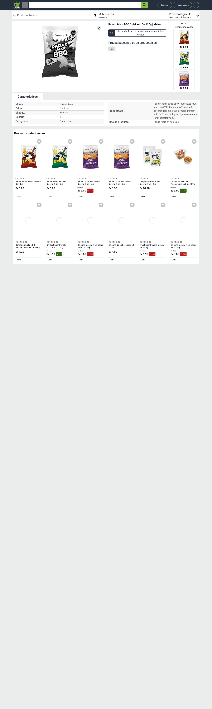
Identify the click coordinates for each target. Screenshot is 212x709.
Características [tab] (28, 96)
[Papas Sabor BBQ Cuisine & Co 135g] (184, 39)
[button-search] (144, 5)
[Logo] (17, 5)
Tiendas (164, 5)
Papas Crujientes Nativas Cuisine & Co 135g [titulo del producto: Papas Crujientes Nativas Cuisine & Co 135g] (88, 182)
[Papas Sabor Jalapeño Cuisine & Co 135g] (184, 59)
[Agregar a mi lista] (39, 141)
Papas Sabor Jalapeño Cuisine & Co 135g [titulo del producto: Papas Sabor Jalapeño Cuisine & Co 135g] (57, 182)
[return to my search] (103, 15)
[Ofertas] (85, 5)
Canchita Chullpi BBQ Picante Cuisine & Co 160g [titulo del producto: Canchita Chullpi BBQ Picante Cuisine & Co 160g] (182, 182)
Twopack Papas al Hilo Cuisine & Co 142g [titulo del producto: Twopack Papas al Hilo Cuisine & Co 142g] (150, 182)
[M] (111, 49)
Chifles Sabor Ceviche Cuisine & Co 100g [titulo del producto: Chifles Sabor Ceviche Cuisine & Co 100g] (56, 246)
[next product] (184, 15)
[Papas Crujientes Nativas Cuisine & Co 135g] (184, 80)
